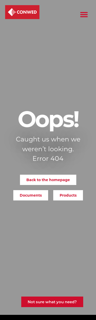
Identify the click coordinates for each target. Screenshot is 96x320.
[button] (84, 14)
